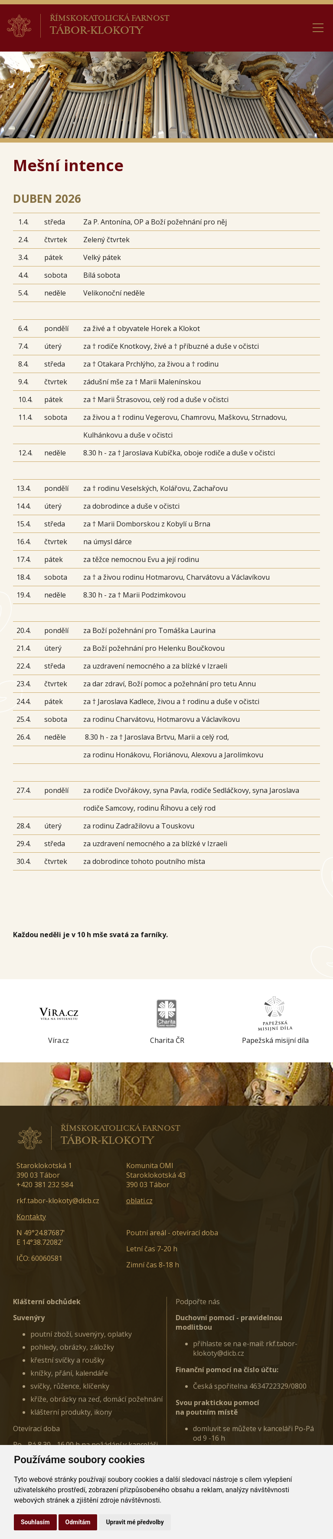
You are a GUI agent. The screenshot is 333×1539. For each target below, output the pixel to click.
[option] (58, 1021)
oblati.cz (139, 1200)
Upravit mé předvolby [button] (134, 1522)
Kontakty (31, 1216)
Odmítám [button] (78, 1522)
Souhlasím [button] (35, 1522)
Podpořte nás (198, 1301)
